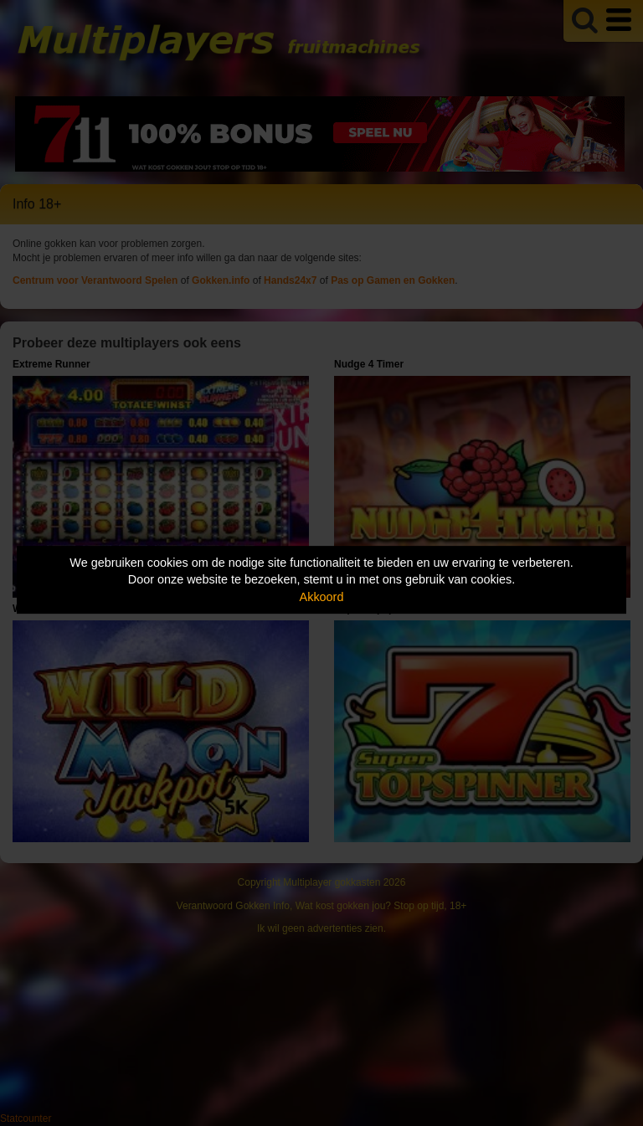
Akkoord (322, 597)
